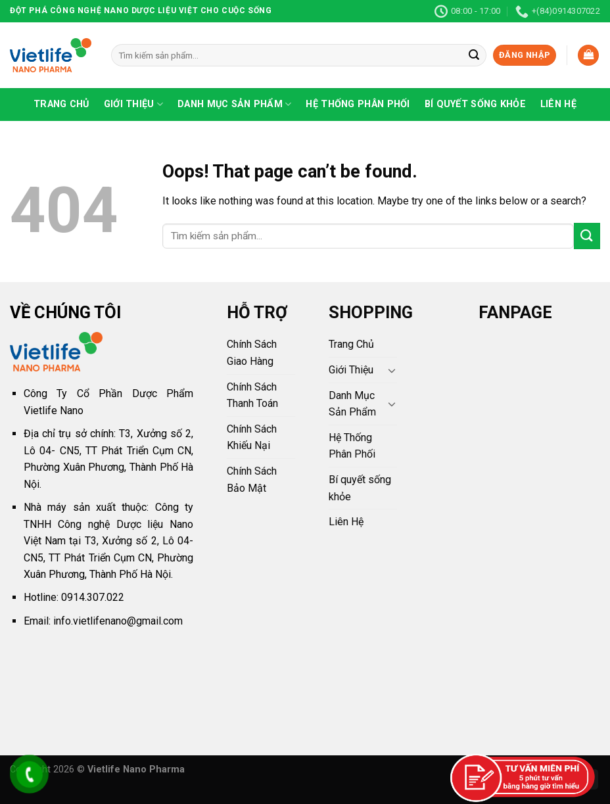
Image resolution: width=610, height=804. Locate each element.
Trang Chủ (61, 104)
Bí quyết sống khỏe (475, 104)
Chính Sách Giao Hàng (252, 352)
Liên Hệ (558, 104)
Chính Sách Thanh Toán (252, 395)
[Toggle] (392, 370)
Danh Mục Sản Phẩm (234, 104)
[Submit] (474, 55)
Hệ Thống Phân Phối (358, 104)
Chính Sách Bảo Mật (252, 479)
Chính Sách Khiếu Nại (252, 437)
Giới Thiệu (133, 104)
